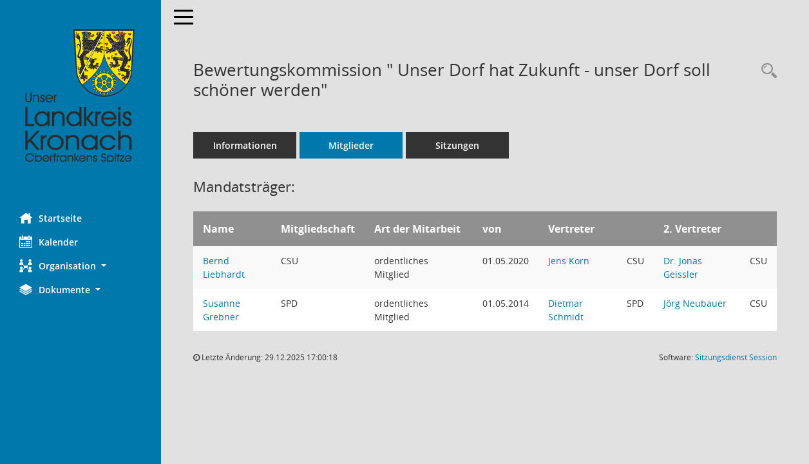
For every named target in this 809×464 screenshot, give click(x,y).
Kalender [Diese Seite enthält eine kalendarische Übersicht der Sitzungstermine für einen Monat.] (48, 241)
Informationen (245, 145)
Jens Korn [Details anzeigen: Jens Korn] (568, 261)
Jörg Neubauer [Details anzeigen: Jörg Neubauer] (695, 303)
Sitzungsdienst (736, 357)
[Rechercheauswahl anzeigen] (766, 71)
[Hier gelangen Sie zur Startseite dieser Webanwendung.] (80, 96)
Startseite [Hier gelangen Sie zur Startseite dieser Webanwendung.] (50, 217)
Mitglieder (351, 145)
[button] (80, 266)
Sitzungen (457, 145)
